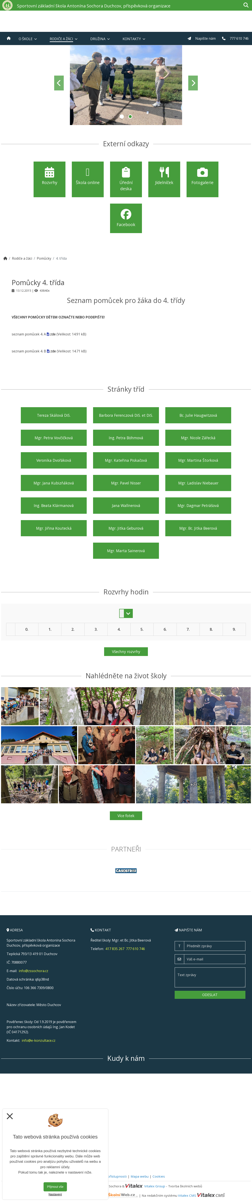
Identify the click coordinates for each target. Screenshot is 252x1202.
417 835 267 (114, 948)
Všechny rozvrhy (126, 651)
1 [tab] (122, 116)
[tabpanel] (126, 83)
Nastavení (55, 1194)
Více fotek (126, 815)
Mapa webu (140, 1176)
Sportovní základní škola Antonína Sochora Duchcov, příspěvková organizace (93, 6)
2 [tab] (130, 116)
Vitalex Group (154, 1186)
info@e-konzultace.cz (38, 1040)
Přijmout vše (55, 1186)
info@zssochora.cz (33, 970)
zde (53, 334)
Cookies (159, 1176)
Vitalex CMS (187, 1195)
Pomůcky (44, 258)
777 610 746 (135, 948)
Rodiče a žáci (22, 258)
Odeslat (210, 994)
